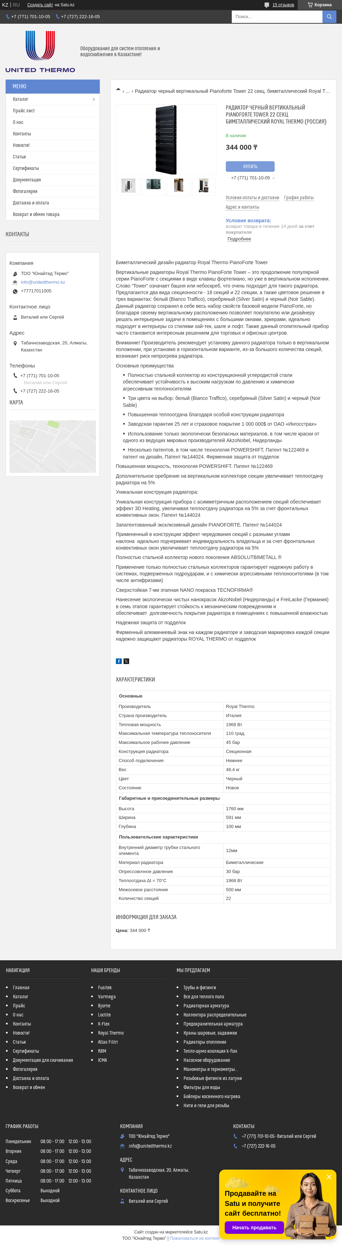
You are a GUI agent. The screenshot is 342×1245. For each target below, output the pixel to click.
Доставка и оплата (31, 203)
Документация (27, 180)
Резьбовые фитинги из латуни (213, 1078)
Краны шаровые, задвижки (210, 1033)
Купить (250, 167)
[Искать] (329, 16)
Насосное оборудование (207, 1060)
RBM (102, 1051)
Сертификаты (26, 168)
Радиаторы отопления (205, 1042)
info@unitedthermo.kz (43, 282)
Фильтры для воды (202, 1087)
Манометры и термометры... (211, 1069)
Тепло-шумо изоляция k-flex (210, 1051)
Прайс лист (24, 111)
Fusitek (105, 988)
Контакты (22, 134)
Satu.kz (201, 1232)
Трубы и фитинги (200, 988)
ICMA (102, 1060)
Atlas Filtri (108, 1042)
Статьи (19, 157)
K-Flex (104, 1024)
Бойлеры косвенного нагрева (212, 1096)
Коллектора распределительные (215, 1015)
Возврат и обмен (29, 1087)
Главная (21, 988)
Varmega (107, 997)
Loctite (104, 1015)
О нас (18, 122)
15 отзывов (283, 4)
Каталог (20, 99)
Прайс (19, 1006)
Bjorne (104, 1006)
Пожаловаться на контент (195, 1238)
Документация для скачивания (43, 1060)
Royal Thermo (111, 1033)
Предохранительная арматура (213, 1024)
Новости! (21, 145)
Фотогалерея (25, 191)
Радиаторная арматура (206, 1006)
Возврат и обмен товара (36, 214)
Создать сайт (40, 4)
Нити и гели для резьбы (206, 1106)
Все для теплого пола (204, 997)
